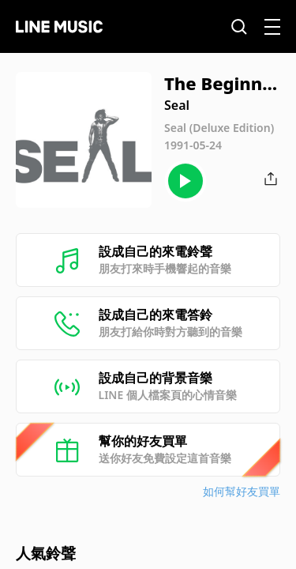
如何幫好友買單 (241, 491)
